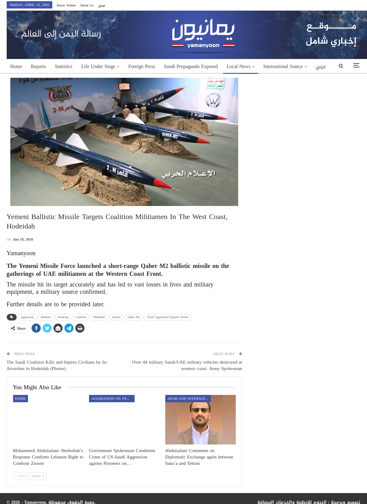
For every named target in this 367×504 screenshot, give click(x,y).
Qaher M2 (134, 317)
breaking (63, 317)
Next (38, 476)
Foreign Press (141, 66)
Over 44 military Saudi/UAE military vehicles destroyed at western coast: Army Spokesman (187, 365)
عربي (101, 5)
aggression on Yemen (113, 398)
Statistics (63, 66)
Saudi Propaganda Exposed (191, 66)
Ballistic (46, 317)
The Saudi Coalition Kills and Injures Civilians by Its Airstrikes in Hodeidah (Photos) (57, 365)
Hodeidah (99, 317)
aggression (27, 317)
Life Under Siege (98, 66)
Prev (21, 476)
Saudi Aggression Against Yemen (167, 317)
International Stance (283, 66)
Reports (38, 66)
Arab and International (189, 398)
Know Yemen (66, 5)
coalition (81, 317)
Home (16, 66)
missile (116, 317)
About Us (87, 5)
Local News (238, 66)
